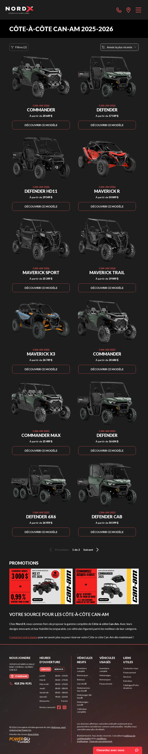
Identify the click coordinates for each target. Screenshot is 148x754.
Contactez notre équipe (23, 637)
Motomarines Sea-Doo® (83, 689)
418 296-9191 (20, 683)
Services (127, 676)
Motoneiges (105, 675)
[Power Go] (40, 740)
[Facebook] (59, 707)
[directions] (128, 10)
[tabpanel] (54, 688)
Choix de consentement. (100, 741)
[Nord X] (19, 9)
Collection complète (82, 710)
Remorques (82, 675)
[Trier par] (119, 47)
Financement (105, 683)
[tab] (45, 669)
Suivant (91, 550)
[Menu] (138, 9)
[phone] (119, 10)
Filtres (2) (19, 47)
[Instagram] (64, 707)
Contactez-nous (130, 668)
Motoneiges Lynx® (82, 703)
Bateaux (81, 679)
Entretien (127, 681)
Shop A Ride (33, 734)
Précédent (58, 550)
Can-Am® (81, 683)
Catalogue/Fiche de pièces (131, 686)
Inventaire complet (82, 669)
